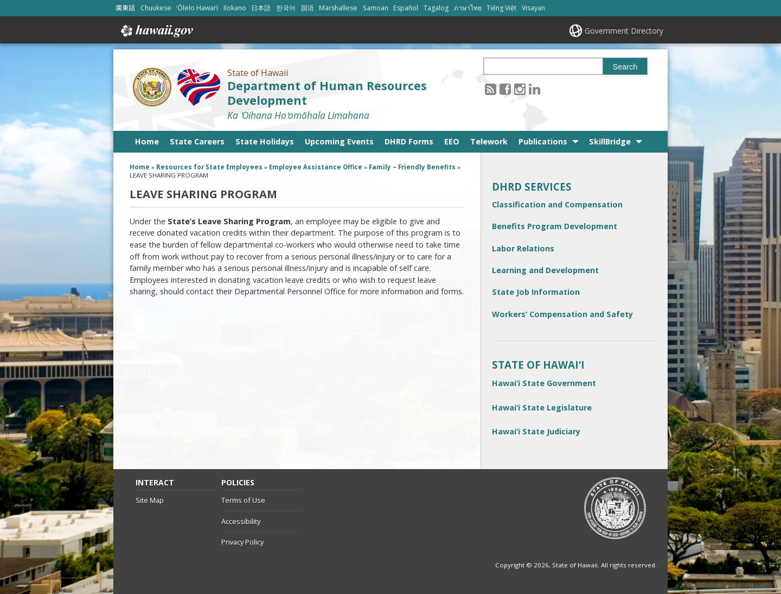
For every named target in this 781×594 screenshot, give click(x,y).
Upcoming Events (339, 141)
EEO (451, 141)
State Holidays (264, 141)
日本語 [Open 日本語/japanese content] (261, 7)
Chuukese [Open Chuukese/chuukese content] (155, 7)
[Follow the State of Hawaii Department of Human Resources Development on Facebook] (505, 89)
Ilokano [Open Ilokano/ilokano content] (235, 7)
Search (625, 66)
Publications (542, 141)
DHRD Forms (409, 141)
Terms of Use (243, 500)
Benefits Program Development (554, 226)
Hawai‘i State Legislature (542, 407)
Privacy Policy (242, 542)
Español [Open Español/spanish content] (406, 7)
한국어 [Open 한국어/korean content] (286, 7)
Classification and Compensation (557, 204)
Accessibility (240, 521)
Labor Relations (523, 248)
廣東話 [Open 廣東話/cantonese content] (125, 7)
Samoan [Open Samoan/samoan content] (376, 7)
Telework (489, 141)
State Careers (197, 141)
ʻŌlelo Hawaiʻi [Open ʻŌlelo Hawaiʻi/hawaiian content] (197, 7)
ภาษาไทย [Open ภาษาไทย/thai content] (468, 7)
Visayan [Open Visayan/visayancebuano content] (534, 7)
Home (147, 141)
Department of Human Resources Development (327, 93)
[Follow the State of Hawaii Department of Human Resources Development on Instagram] (520, 89)
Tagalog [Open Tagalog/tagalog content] (436, 7)
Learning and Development (545, 270)
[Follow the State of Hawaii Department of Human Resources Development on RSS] (490, 89)
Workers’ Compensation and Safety (562, 314)
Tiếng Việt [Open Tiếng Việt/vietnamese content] (502, 7)
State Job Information (536, 292)
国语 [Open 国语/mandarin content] (308, 7)
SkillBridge (610, 141)
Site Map (150, 500)
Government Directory (624, 31)
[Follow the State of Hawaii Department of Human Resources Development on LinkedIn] (534, 89)
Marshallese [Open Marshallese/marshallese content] (338, 7)
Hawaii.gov (156, 31)
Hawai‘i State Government (544, 383)
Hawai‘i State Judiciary (536, 431)
